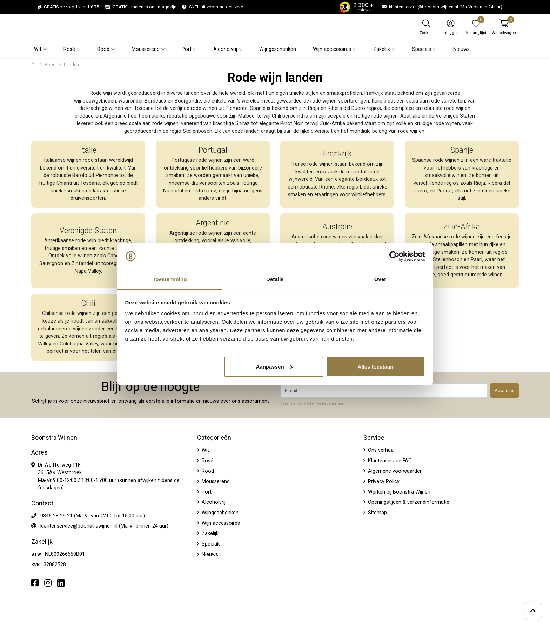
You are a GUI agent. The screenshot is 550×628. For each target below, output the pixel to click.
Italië (88, 150)
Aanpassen (274, 367)
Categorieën (214, 438)
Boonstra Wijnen (54, 438)
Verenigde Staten (88, 230)
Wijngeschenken (277, 49)
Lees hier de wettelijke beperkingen (312, 403)
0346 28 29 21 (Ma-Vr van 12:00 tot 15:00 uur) (92, 516)
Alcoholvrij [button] (225, 49)
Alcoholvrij (213, 502)
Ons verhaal (381, 450)
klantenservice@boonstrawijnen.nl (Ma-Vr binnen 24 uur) (104, 526)
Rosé (206, 461)
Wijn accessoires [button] (332, 49)
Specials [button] (421, 49)
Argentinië (213, 222)
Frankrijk (337, 153)
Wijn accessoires (220, 523)
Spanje (461, 150)
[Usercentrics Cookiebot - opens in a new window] (394, 256)
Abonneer (505, 390)
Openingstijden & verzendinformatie (408, 502)
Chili (88, 303)
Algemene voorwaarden (395, 471)
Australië (337, 226)
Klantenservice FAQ (389, 461)
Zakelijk (209, 533)
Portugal (213, 150)
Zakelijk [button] (381, 49)
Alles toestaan (376, 367)
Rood (50, 64)
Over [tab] (380, 279)
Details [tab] (275, 279)
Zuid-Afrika (461, 226)
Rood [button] (103, 49)
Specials (210, 544)
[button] (504, 27)
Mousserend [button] (146, 49)
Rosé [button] (69, 49)
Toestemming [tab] (170, 279)
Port (206, 492)
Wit (204, 450)
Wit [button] (37, 49)
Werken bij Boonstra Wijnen (398, 492)
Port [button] (187, 49)
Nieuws (461, 49)
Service (373, 438)
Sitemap (377, 513)
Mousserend (215, 481)
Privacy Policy (383, 481)
